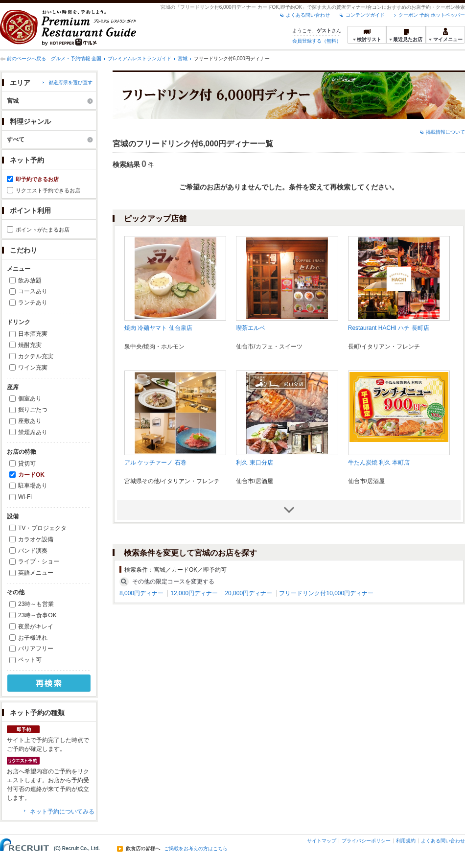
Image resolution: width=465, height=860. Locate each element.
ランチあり (32, 302)
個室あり (30, 398)
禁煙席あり (32, 432)
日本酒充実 (32, 333)
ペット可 (30, 659)
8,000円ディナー (141, 593)
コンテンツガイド (365, 15)
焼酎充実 (30, 345)
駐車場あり (32, 485)
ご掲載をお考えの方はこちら (196, 848)
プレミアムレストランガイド (139, 58)
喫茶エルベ (250, 328)
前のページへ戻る (26, 58)
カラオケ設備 (35, 539)
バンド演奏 (32, 550)
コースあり (32, 291)
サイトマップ (321, 840)
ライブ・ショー (38, 561)
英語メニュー (35, 572)
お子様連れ (32, 637)
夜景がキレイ (35, 626)
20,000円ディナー (248, 593)
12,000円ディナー (194, 593)
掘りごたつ (32, 409)
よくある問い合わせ (308, 15)
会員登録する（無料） (316, 41)
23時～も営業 (36, 604)
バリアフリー (35, 648)
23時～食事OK (37, 615)
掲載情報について (445, 132)
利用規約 (406, 840)
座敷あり (30, 421)
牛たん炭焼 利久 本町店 (379, 462)
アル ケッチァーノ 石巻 (155, 462)
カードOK (31, 474)
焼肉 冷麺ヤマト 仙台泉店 (158, 328)
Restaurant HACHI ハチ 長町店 (388, 328)
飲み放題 (30, 280)
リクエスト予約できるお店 (48, 190)
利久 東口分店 (254, 462)
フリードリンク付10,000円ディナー (326, 593)
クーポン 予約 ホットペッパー (431, 15)
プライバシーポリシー (366, 840)
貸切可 (27, 463)
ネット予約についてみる (62, 811)
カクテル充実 (35, 356)
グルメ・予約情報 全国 (76, 58)
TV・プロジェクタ (42, 528)
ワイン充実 (32, 367)
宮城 (182, 58)
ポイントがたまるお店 (43, 229)
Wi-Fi (25, 496)
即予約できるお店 (37, 179)
